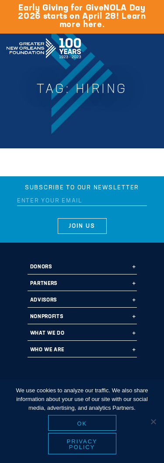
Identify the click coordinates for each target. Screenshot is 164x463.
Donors (41, 267)
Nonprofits (46, 316)
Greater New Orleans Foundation (44, 45)
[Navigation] (150, 46)
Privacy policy (82, 444)
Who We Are (47, 350)
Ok (82, 423)
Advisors (43, 300)
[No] (153, 421)
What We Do (47, 333)
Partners (43, 283)
